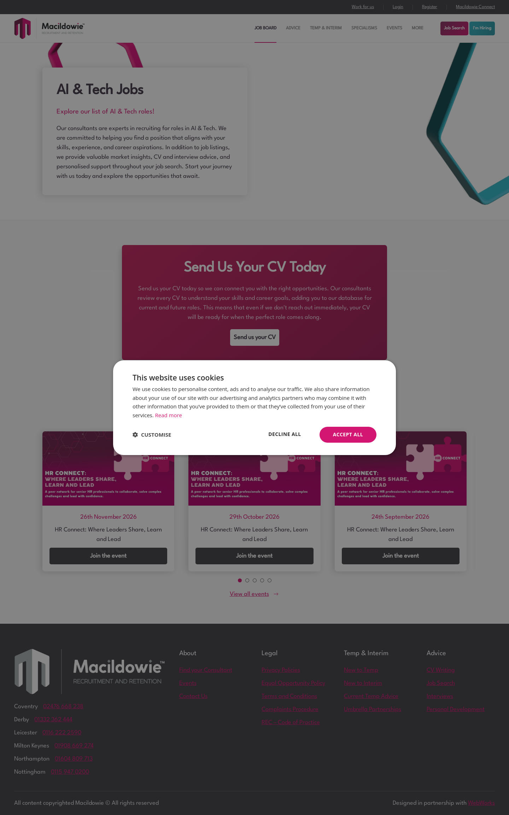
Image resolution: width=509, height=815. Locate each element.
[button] (152, 434)
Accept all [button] (348, 434)
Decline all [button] (284, 434)
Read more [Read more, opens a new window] (168, 415)
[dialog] (254, 407)
